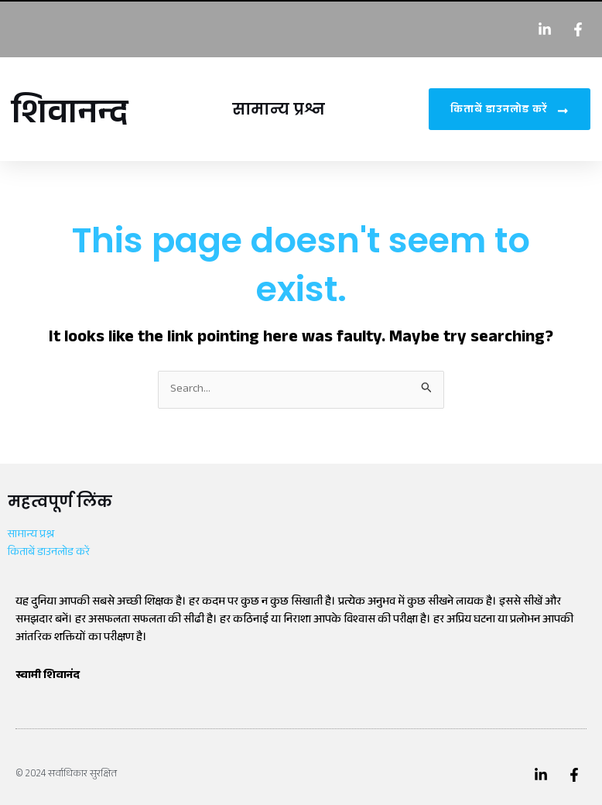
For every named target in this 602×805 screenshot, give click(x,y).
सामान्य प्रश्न (278, 109)
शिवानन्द (70, 117)
